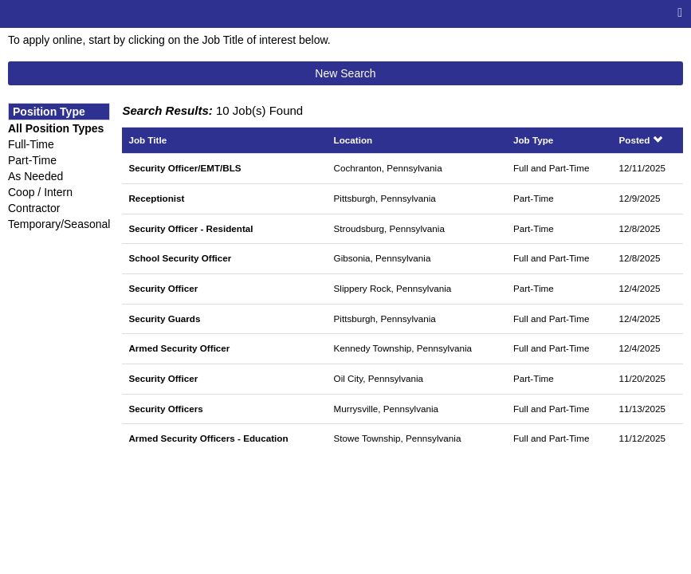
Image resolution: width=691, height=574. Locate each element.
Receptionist (156, 198)
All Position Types (56, 128)
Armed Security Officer (179, 348)
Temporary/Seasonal (59, 224)
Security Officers (165, 408)
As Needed (35, 176)
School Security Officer (179, 258)
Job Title (147, 140)
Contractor (34, 208)
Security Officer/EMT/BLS (184, 168)
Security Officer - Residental (190, 228)
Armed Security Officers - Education (208, 438)
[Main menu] (680, 13)
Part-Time (32, 160)
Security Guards (164, 318)
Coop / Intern (40, 192)
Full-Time (31, 144)
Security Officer (163, 288)
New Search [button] (345, 73)
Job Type (533, 140)
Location (353, 140)
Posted (640, 140)
